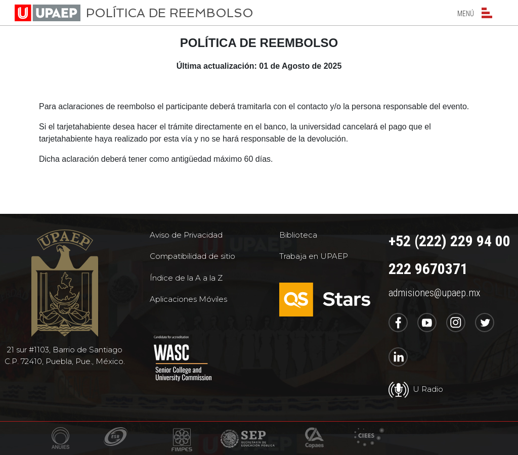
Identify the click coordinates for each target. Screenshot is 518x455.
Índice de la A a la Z (186, 278)
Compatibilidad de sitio (192, 256)
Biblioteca (298, 235)
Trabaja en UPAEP (313, 256)
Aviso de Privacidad (186, 235)
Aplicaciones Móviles (188, 299)
